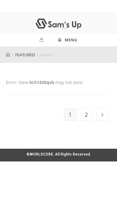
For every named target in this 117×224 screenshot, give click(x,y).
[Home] (8, 55)
